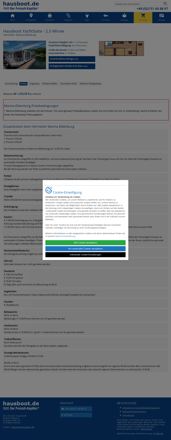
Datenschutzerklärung (65, 236)
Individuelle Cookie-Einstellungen (85, 255)
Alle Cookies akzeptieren (85, 243)
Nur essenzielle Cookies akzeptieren (85, 249)
